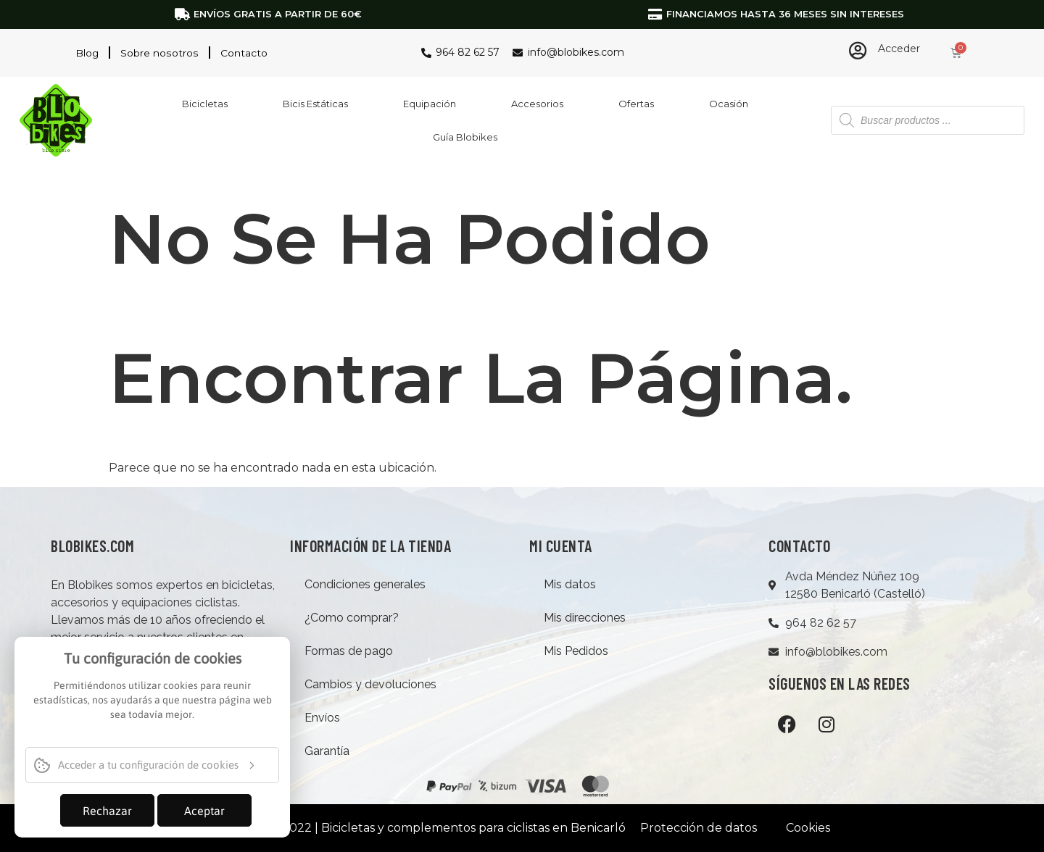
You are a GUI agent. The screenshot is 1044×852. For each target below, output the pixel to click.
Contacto (243, 52)
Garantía (326, 751)
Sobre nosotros (159, 52)
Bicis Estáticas (315, 103)
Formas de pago (348, 651)
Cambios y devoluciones (370, 684)
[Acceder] (858, 50)
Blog (87, 52)
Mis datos (570, 584)
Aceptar (204, 810)
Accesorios (537, 103)
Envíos (322, 717)
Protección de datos (698, 828)
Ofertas (636, 103)
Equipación (429, 103)
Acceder (899, 48)
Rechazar (107, 810)
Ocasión (728, 103)
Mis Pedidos (576, 651)
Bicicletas (205, 103)
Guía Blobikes (465, 137)
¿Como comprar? (351, 618)
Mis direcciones (585, 618)
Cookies (808, 828)
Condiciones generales (365, 584)
